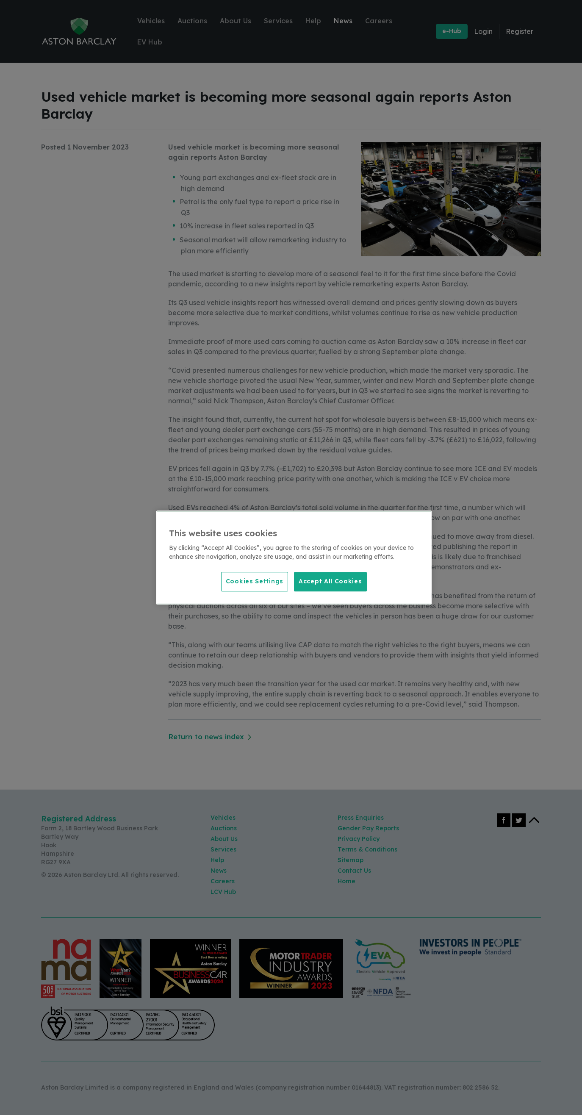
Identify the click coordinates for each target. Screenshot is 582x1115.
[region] (294, 557)
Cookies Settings (254, 581)
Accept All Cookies (330, 581)
